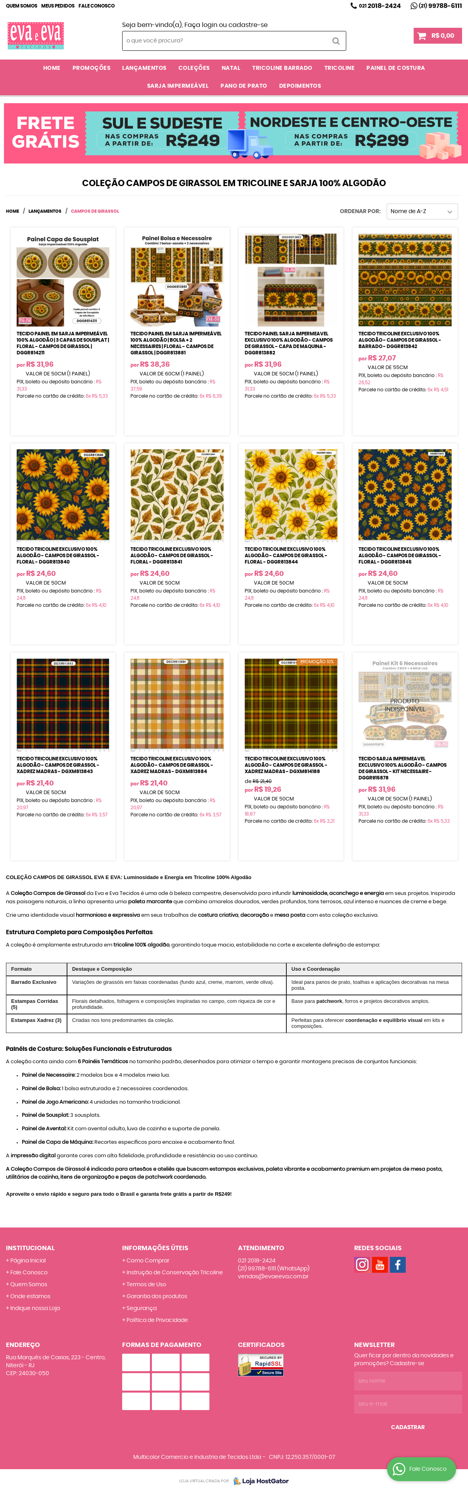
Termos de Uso (146, 1284)
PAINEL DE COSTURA (395, 68)
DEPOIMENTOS (300, 86)
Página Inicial (28, 1261)
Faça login (200, 25)
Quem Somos (21, 6)
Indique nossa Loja (35, 1308)
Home (52, 68)
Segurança (142, 1308)
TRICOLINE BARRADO (282, 68)
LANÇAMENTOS (144, 68)
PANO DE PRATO (244, 86)
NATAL (231, 68)
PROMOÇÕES (92, 68)
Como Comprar (148, 1261)
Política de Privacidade (157, 1320)
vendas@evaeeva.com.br (273, 1276)
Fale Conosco (97, 6)
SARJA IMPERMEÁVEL (178, 86)
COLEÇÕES (194, 68)
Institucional (30, 1248)
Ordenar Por (359, 211)
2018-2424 (380, 6)
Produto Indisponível (405, 705)
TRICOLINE (339, 68)
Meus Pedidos (58, 6)
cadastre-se (248, 25)
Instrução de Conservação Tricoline (175, 1273)
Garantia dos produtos (157, 1296)
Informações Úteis (155, 1248)
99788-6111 (440, 6)
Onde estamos (30, 1296)
